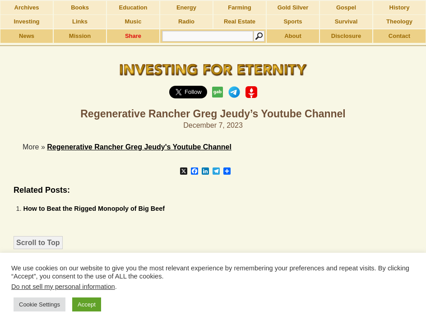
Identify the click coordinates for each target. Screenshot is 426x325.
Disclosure (346, 35)
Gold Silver (293, 7)
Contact (399, 35)
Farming (239, 7)
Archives (26, 7)
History (399, 7)
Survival (346, 21)
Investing (26, 21)
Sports (292, 21)
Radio (186, 21)
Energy (186, 7)
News (26, 35)
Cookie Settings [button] (39, 304)
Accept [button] (87, 304)
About (292, 35)
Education (133, 7)
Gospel (346, 7)
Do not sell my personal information (63, 286)
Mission (80, 35)
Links (80, 21)
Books (80, 7)
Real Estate (239, 21)
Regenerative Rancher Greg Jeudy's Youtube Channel (139, 147)
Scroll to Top (38, 242)
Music (133, 21)
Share (133, 35)
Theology (399, 21)
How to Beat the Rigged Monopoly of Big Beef (94, 208)
